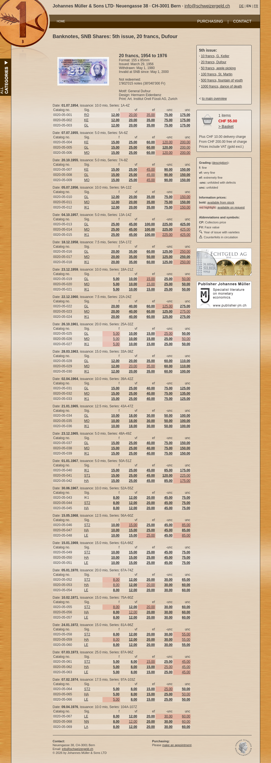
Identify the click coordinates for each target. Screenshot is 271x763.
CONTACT (242, 21)
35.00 (150, 115)
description (219, 162)
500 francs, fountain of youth (222, 80)
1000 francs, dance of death (221, 86)
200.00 (185, 142)
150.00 (185, 197)
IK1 (86, 207)
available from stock (220, 202)
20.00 (133, 115)
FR (256, 6)
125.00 (167, 306)
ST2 (87, 503)
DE (241, 6)
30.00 (168, 716)
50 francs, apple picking (218, 68)
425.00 (185, 229)
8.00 (116, 580)
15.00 (150, 279)
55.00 (186, 634)
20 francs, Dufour (213, 62)
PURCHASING (210, 21)
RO (86, 115)
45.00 (150, 169)
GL (86, 125)
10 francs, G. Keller (215, 56)
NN (86, 722)
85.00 (186, 525)
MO (87, 153)
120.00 (167, 142)
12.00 (133, 612)
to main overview (214, 99)
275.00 (185, 311)
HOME (61, 21)
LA (86, 727)
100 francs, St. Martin (216, 74)
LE (86, 535)
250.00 (185, 252)
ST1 (87, 475)
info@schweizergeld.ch (207, 6)
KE (86, 120)
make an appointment (176, 745)
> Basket (226, 126)
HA (86, 481)
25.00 (168, 334)
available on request (230, 207)
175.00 (185, 481)
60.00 (186, 716)
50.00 (186, 279)
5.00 (116, 334)
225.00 (167, 235)
